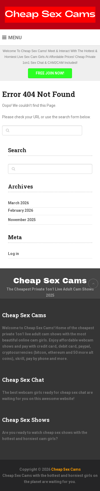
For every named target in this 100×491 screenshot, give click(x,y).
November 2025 (22, 220)
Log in (13, 254)
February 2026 (20, 210)
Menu (15, 37)
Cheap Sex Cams (50, 280)
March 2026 (18, 203)
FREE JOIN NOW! (50, 73)
